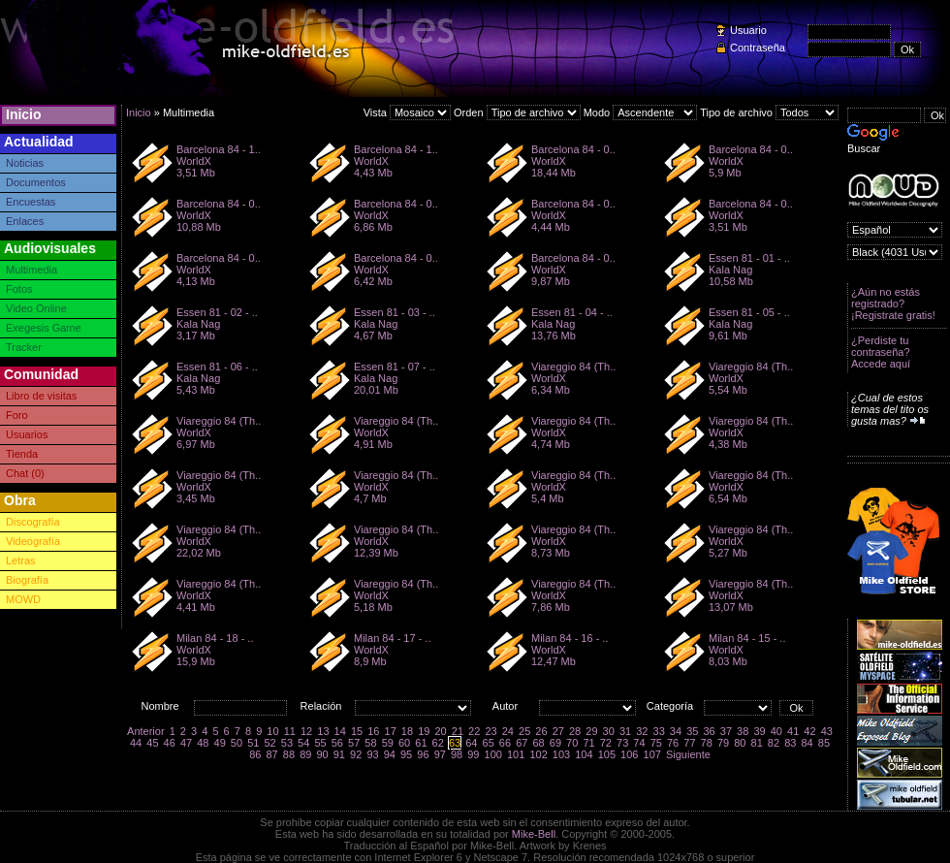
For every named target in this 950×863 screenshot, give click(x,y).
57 (354, 743)
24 (508, 731)
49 (220, 743)
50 (236, 743)
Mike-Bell (533, 834)
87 (272, 754)
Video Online (36, 308)
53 (287, 743)
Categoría (670, 706)
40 (776, 731)
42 (809, 731)
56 (337, 743)
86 (255, 754)
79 (723, 743)
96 (422, 754)
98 (456, 754)
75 (656, 743)
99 (473, 754)
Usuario (748, 30)
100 (493, 754)
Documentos (36, 182)
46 (169, 743)
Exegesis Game (43, 328)
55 (320, 743)
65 (488, 743)
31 (625, 731)
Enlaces (25, 221)
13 (323, 731)
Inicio (24, 114)
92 (356, 754)
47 (186, 743)
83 (790, 743)
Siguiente (688, 754)
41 (793, 731)
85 (824, 743)
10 (272, 731)
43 (827, 731)
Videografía (33, 541)
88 (289, 754)
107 (652, 754)
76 (673, 743)
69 (555, 743)
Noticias (25, 163)
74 (639, 743)
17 (390, 731)
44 (136, 743)
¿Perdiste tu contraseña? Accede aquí (880, 352)
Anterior (146, 731)
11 (290, 731)
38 (742, 731)
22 (474, 731)
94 (390, 754)
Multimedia (31, 269)
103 (561, 754)
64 (471, 743)
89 (305, 754)
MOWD (23, 599)
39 (759, 731)
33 (659, 731)
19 (423, 731)
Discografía (33, 521)
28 (575, 731)
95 (406, 754)
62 (438, 743)
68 (538, 743)
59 (388, 743)
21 (457, 731)
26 (541, 731)
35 (692, 731)
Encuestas (30, 202)
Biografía (27, 580)
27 (558, 731)
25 (524, 731)
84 (806, 743)
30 (609, 731)
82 (773, 743)
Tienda (22, 454)
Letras (21, 560)
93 (372, 754)
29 (591, 731)
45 (152, 743)
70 (572, 743)
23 (490, 731)
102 (538, 754)
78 (706, 743)
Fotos (19, 289)
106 (629, 754)
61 (421, 743)
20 (440, 731)
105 (607, 754)
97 (440, 754)
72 (606, 743)
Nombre (159, 706)
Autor (505, 706)
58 (370, 743)
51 (253, 743)
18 (407, 731)
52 (269, 743)
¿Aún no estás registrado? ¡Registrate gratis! (893, 303)
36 (708, 731)
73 (622, 743)
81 (757, 743)
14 (340, 731)
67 (521, 743)
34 (675, 731)
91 (339, 754)
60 (404, 743)
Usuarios (27, 434)
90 (322, 754)
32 (642, 731)
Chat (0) (25, 473)
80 (739, 743)
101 (515, 754)
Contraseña (757, 47)
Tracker (24, 347)
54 (303, 743)
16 (373, 731)
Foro (17, 415)
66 (505, 743)
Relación (321, 706)
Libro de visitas (41, 395)
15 (357, 731)
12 (306, 731)
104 (583, 754)
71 (588, 743)
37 (726, 731)
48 (202, 743)
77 (689, 743)
